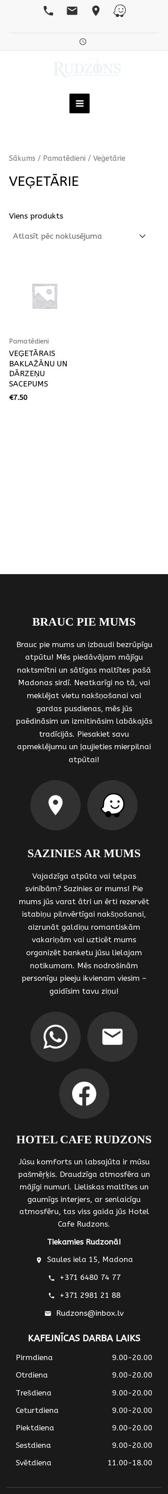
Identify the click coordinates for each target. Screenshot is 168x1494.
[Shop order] (78, 236)
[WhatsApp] (55, 1037)
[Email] (72, 10)
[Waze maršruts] (112, 805)
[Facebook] (84, 1094)
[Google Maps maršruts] (55, 805)
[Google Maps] (96, 10)
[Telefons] (48, 10)
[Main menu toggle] (79, 103)
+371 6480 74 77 (90, 1277)
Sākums (22, 158)
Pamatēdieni (64, 158)
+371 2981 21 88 (90, 1295)
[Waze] (119, 10)
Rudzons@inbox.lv (90, 1313)
